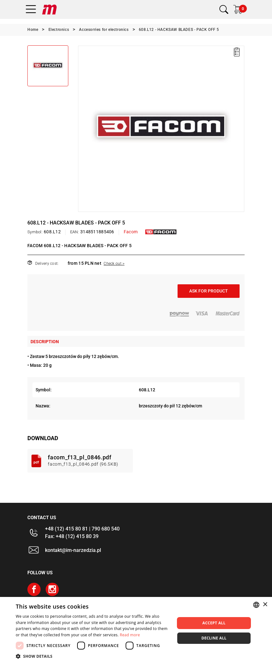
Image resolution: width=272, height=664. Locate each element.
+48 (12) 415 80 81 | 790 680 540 (82, 529)
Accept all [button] (214, 623)
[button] (93, 656)
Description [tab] (45, 341)
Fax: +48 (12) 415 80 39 (72, 536)
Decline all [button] (214, 638)
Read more (130, 635)
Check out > (114, 263)
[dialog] (136, 630)
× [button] (265, 604)
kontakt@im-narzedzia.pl (73, 550)
